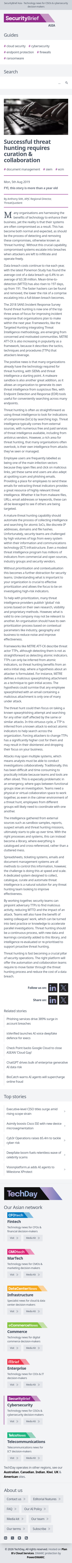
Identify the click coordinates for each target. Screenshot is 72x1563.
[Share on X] (63, 1000)
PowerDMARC (36, 1557)
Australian (11, 1472)
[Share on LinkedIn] (52, 1000)
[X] (12, 1538)
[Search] (32, 82)
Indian (40, 1472)
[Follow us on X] (63, 987)
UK (56, 1472)
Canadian (27, 1472)
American (11, 1477)
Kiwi (49, 1472)
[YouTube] (19, 1538)
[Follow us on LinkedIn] (52, 987)
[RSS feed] (26, 1538)
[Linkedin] (5, 1538)
